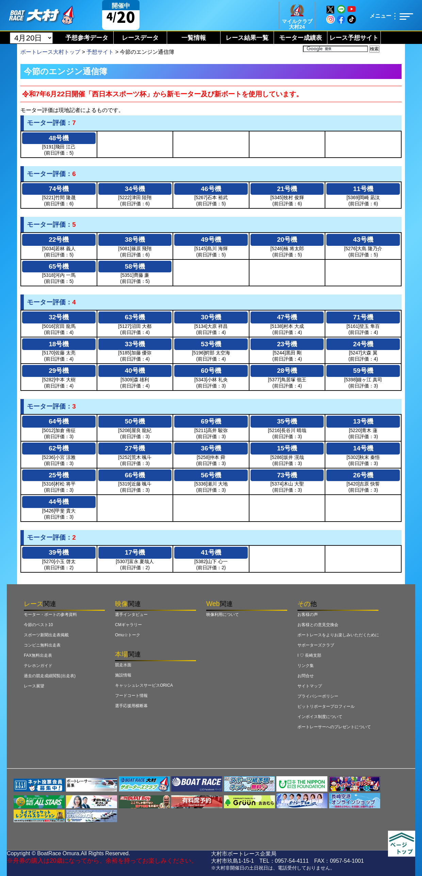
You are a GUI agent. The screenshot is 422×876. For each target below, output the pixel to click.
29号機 (59, 370)
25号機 (59, 475)
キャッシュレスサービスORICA (144, 685)
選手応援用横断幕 (131, 705)
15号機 (287, 448)
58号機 (135, 266)
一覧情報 (193, 37)
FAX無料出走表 (38, 655)
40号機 (135, 370)
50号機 (135, 421)
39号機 (59, 552)
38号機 (135, 239)
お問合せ (305, 675)
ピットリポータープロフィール (326, 706)
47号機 (287, 317)
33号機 (135, 344)
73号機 (287, 475)
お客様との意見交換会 (317, 624)
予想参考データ (86, 37)
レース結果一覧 (247, 37)
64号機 (59, 421)
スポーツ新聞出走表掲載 (46, 635)
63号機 (135, 317)
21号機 (287, 188)
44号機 (59, 501)
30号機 (211, 317)
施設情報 (123, 675)
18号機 (59, 344)
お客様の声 (307, 614)
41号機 (211, 552)
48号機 (59, 138)
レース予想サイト (353, 37)
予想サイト (100, 52)
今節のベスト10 (38, 624)
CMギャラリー (128, 624)
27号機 (135, 448)
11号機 (363, 188)
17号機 (135, 552)
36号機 (211, 448)
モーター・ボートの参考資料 (50, 614)
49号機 (211, 239)
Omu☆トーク (127, 635)
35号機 (287, 421)
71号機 (363, 317)
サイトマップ (309, 686)
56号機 (211, 475)
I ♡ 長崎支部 (309, 655)
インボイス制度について (319, 716)
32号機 (59, 317)
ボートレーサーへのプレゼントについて (334, 726)
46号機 (211, 188)
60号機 (211, 370)
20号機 (287, 239)
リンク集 (305, 665)
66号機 (135, 475)
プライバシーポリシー (317, 696)
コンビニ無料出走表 (42, 645)
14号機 (363, 448)
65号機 (59, 266)
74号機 (59, 188)
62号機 (59, 448)
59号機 (363, 370)
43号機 (363, 239)
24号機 (363, 344)
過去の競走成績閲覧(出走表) (50, 675)
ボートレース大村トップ (50, 52)
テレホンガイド (38, 665)
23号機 (287, 344)
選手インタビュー (131, 614)
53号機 (211, 344)
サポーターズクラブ (315, 645)
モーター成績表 (300, 37)
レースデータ (140, 37)
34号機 (135, 188)
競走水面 (123, 665)
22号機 (59, 239)
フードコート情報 (131, 695)
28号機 (287, 370)
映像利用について (222, 614)
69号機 (211, 421)
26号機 (363, 475)
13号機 (363, 421)
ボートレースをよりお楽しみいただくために (338, 635)
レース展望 (34, 686)
